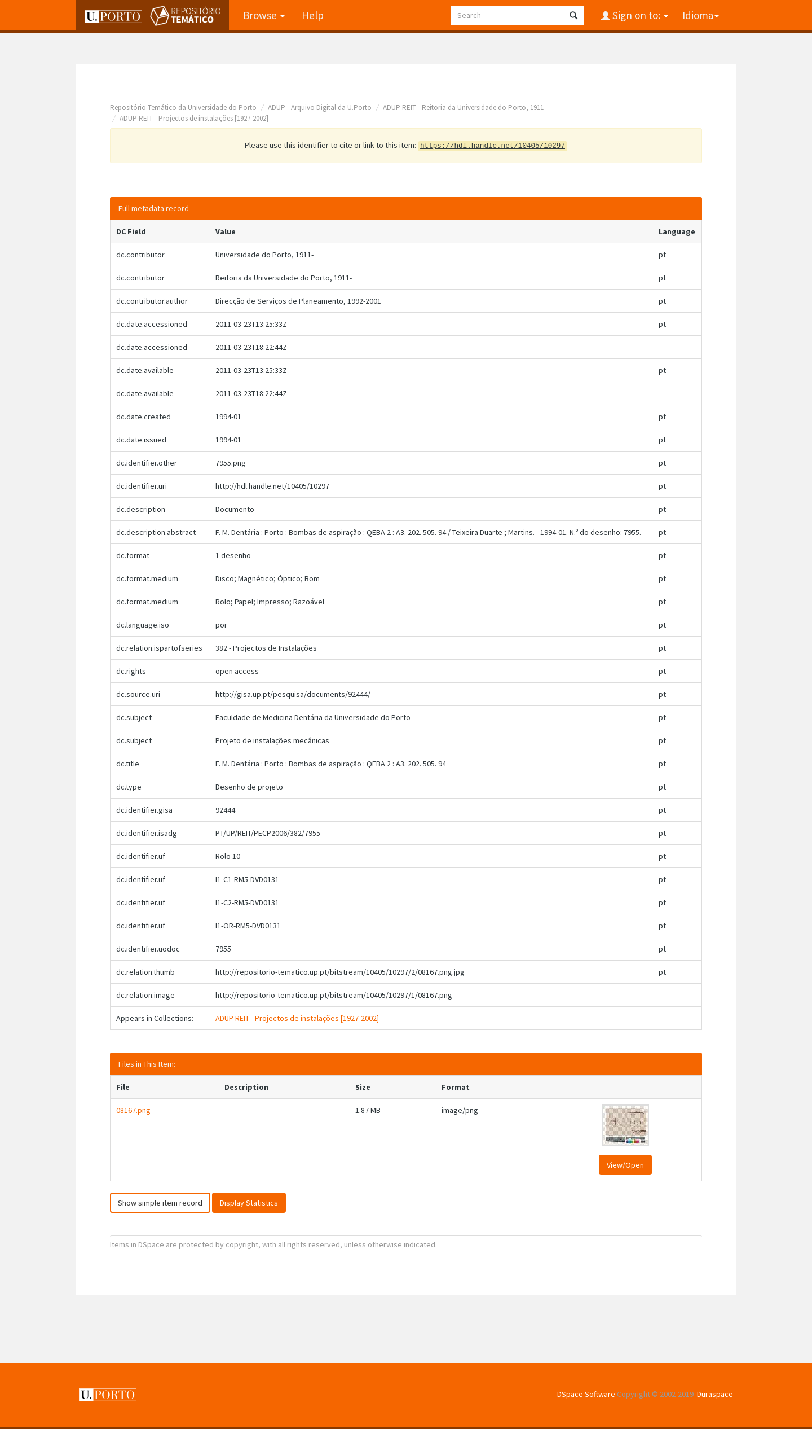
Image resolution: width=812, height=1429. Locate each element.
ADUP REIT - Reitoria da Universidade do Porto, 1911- (464, 107)
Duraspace (715, 1394)
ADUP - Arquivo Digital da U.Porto (320, 107)
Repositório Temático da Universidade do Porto (183, 107)
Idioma (700, 15)
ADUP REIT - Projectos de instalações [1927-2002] (194, 118)
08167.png (133, 1110)
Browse (264, 15)
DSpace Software (586, 1394)
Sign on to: (639, 15)
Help (313, 15)
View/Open (625, 1165)
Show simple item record (160, 1203)
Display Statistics (249, 1203)
